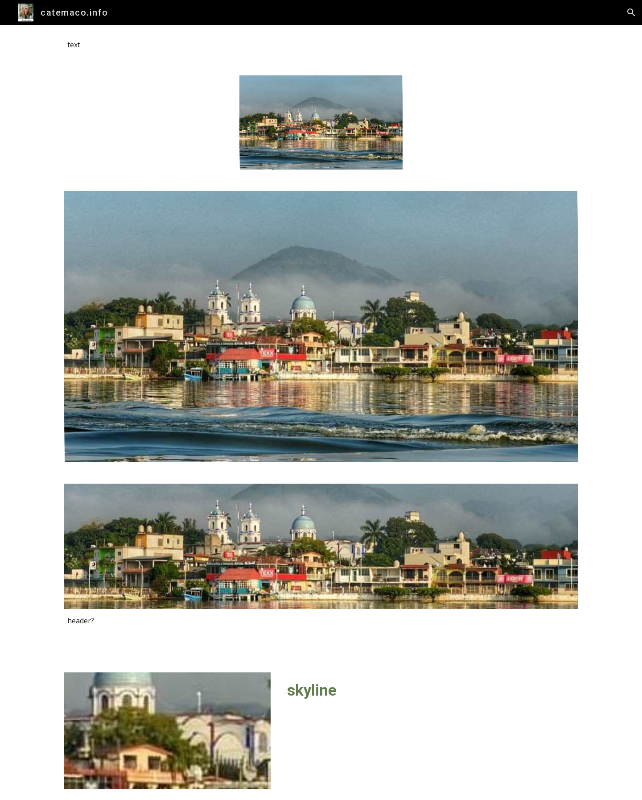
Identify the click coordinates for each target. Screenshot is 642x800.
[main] (321, 45)
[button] (631, 12)
